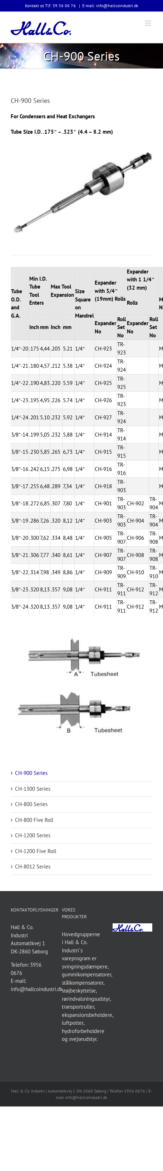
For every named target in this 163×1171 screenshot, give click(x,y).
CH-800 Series (31, 804)
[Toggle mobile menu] (148, 23)
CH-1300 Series (32, 788)
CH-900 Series (31, 773)
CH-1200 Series (32, 835)
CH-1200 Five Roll (35, 851)
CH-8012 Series (32, 866)
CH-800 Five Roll (34, 820)
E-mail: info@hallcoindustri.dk (110, 5)
